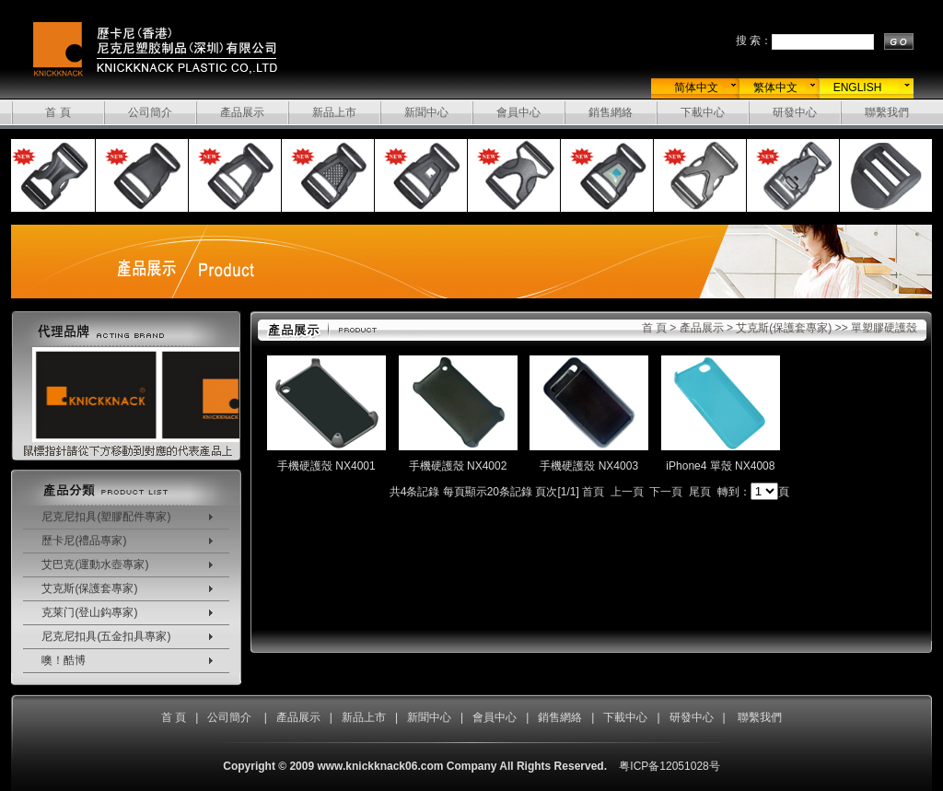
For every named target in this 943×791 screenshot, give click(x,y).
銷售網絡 (610, 112)
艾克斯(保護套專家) (89, 588)
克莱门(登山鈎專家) (89, 612)
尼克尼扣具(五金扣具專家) (105, 636)
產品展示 (242, 112)
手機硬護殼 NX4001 (326, 465)
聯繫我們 (887, 112)
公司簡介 (150, 112)
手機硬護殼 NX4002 (458, 465)
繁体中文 (775, 87)
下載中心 (703, 112)
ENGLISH (857, 87)
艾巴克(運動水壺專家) (94, 564)
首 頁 (57, 112)
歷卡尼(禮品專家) (83, 540)
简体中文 (696, 87)
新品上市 (334, 112)
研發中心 (795, 112)
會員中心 (518, 112)
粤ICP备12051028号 (669, 766)
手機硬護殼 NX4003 (589, 465)
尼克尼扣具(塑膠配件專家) (105, 516)
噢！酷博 (63, 660)
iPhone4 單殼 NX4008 (720, 465)
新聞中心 (426, 112)
